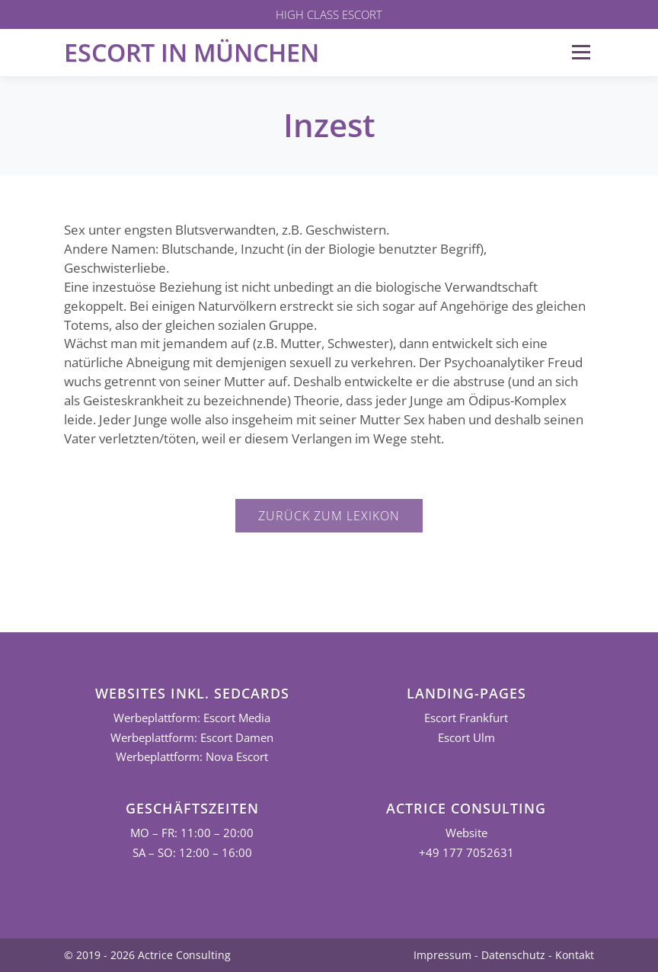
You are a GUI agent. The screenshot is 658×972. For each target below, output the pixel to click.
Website (466, 833)
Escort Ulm (466, 737)
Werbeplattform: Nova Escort (192, 757)
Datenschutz (513, 955)
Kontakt (574, 955)
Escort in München (191, 52)
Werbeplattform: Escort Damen (191, 737)
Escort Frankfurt (466, 718)
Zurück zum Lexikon (329, 515)
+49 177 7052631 (466, 852)
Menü (580, 52)
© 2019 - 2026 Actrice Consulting (147, 955)
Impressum (442, 955)
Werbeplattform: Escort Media (191, 718)
